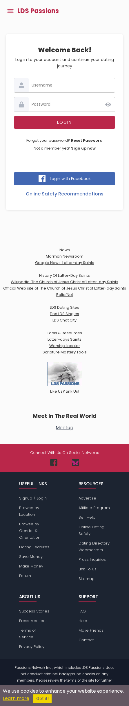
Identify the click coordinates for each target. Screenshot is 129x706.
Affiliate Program (94, 508)
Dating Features (34, 547)
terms (71, 680)
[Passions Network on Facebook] (53, 462)
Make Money (31, 566)
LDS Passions (38, 11)
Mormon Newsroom (64, 256)
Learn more (16, 698)
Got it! (42, 698)
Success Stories (34, 611)
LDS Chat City (64, 320)
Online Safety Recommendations (64, 194)
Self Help (87, 517)
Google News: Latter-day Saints (64, 262)
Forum (25, 576)
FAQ (82, 611)
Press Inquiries (92, 559)
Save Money (31, 556)
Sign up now (83, 148)
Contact (86, 640)
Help (83, 621)
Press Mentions (33, 621)
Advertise (87, 498)
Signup (25, 498)
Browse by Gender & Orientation (29, 530)
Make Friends (91, 630)
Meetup (64, 427)
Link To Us (88, 569)
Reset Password (87, 140)
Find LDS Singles (64, 314)
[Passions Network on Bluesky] (75, 462)
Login (42, 498)
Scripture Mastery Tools (65, 352)
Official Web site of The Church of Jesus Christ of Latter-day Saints (64, 288)
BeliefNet (64, 294)
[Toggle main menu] (10, 11)
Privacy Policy (31, 646)
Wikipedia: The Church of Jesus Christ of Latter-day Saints (64, 282)
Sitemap (87, 578)
